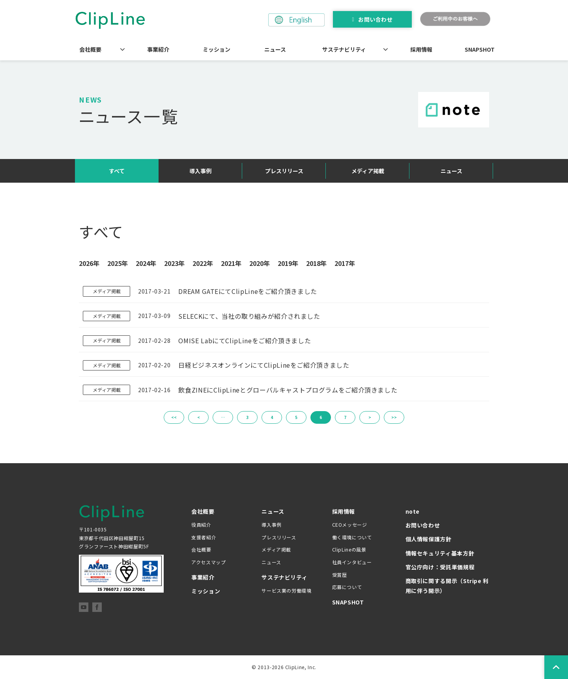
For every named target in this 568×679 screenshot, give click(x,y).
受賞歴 (339, 574)
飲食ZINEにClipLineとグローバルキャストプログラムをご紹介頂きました (287, 390)
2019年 (288, 263)
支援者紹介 (203, 537)
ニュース (275, 49)
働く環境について (352, 537)
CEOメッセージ (349, 524)
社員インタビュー (352, 562)
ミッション (216, 49)
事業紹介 (158, 49)
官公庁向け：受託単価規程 (440, 567)
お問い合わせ (375, 19)
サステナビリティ (344, 49)
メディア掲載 (367, 171)
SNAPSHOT (480, 49)
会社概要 (90, 49)
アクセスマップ (208, 562)
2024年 (146, 263)
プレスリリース (284, 171)
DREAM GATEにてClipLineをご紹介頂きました (247, 291)
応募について (347, 587)
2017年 (344, 263)
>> (394, 417)
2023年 (174, 263)
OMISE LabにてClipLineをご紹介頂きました (244, 340)
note (412, 511)
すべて (117, 171)
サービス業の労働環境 (286, 590)
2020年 (259, 263)
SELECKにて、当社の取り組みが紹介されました (249, 316)
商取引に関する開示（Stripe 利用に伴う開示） (447, 586)
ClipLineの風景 (349, 549)
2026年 (89, 263)
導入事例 (200, 171)
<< (174, 417)
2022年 (202, 263)
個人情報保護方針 (428, 539)
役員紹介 (201, 524)
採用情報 (421, 49)
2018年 (316, 263)
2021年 (231, 263)
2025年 (117, 263)
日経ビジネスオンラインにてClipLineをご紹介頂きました (263, 365)
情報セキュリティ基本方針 (440, 553)
